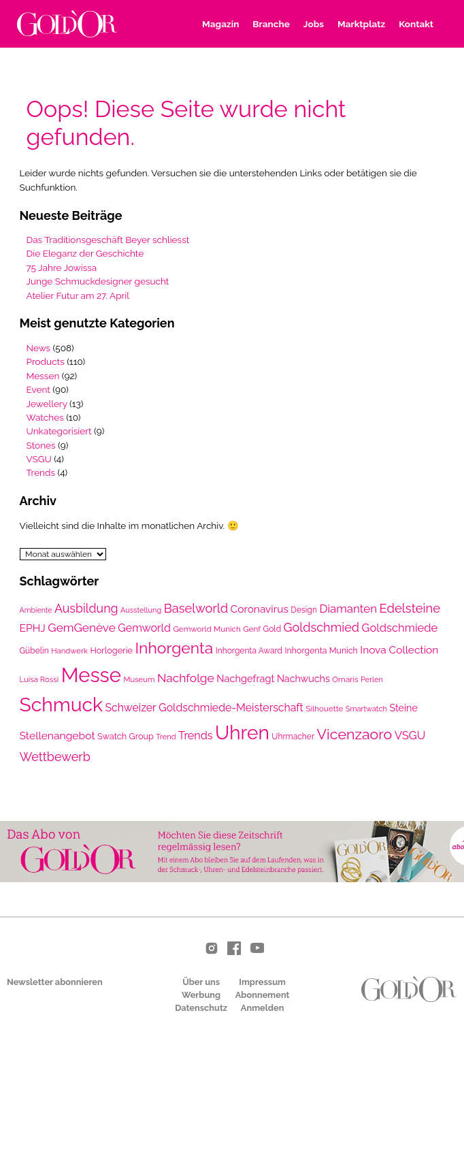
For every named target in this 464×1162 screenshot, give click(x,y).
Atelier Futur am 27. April (78, 295)
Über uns (201, 982)
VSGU (39, 458)
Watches (45, 417)
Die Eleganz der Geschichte (85, 253)
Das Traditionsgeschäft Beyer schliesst (108, 239)
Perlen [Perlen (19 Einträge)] (372, 679)
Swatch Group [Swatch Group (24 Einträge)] (125, 736)
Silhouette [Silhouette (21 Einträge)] (324, 708)
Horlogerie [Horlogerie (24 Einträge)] (111, 650)
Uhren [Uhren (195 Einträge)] (242, 733)
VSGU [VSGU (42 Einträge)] (410, 735)
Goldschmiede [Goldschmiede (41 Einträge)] (400, 627)
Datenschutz (201, 1008)
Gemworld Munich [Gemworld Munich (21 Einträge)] (206, 629)
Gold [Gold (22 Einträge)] (272, 629)
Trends (41, 472)
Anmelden (262, 1008)
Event (38, 389)
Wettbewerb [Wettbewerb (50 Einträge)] (55, 756)
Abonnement (262, 995)
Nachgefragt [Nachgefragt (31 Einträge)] (245, 678)
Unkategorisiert (59, 430)
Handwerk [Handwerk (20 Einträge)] (69, 651)
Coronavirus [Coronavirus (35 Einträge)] (259, 608)
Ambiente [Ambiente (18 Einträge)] (36, 610)
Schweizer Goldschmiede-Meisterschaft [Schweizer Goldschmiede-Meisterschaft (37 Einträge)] (204, 707)
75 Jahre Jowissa (62, 267)
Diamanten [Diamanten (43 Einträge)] (348, 608)
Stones (41, 445)
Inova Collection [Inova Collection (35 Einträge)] (399, 649)
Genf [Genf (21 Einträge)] (252, 629)
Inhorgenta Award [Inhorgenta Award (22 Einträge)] (249, 651)
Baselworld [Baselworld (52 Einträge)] (196, 608)
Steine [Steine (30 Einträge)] (403, 708)
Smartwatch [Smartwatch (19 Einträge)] (366, 709)
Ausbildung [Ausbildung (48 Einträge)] (86, 608)
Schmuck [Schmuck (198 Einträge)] (61, 704)
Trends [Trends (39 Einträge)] (195, 735)
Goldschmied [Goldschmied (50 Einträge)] (321, 627)
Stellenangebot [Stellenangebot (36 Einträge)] (57, 735)
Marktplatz (361, 23)
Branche (271, 23)
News (39, 347)
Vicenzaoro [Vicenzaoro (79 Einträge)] (355, 734)
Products (46, 361)
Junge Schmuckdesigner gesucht (98, 281)
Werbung (201, 995)
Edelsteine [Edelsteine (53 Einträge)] (410, 608)
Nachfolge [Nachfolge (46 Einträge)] (185, 678)
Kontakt (416, 23)
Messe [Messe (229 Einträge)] (91, 675)
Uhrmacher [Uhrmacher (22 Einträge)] (292, 736)
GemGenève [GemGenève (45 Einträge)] (82, 627)
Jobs (313, 23)
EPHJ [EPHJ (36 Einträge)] (33, 628)
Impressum (262, 982)
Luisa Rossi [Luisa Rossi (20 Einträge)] (39, 679)
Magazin (220, 23)
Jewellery (47, 403)
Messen (43, 375)
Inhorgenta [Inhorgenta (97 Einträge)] (174, 648)
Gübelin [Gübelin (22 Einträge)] (34, 651)
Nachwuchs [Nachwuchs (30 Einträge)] (303, 678)
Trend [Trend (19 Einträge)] (166, 736)
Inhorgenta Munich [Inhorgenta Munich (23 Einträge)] (321, 650)
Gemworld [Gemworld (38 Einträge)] (144, 628)
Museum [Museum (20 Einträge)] (138, 679)
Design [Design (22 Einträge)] (304, 610)
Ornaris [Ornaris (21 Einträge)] (345, 679)
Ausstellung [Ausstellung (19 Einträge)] (140, 610)
